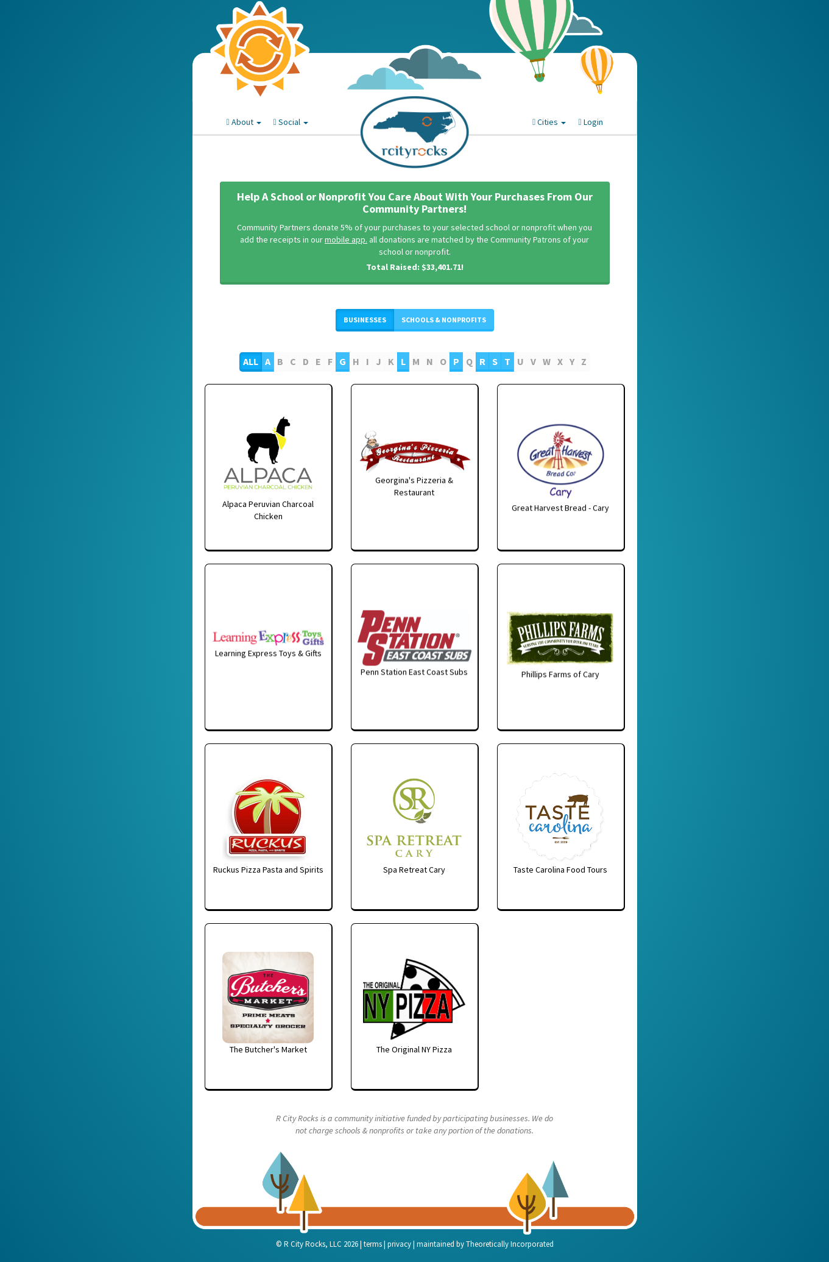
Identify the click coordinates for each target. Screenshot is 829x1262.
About (244, 121)
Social (290, 121)
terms (373, 1244)
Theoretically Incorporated (510, 1244)
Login (590, 121)
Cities (549, 121)
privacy (399, 1244)
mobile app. (346, 239)
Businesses (365, 319)
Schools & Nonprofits (443, 319)
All (250, 361)
